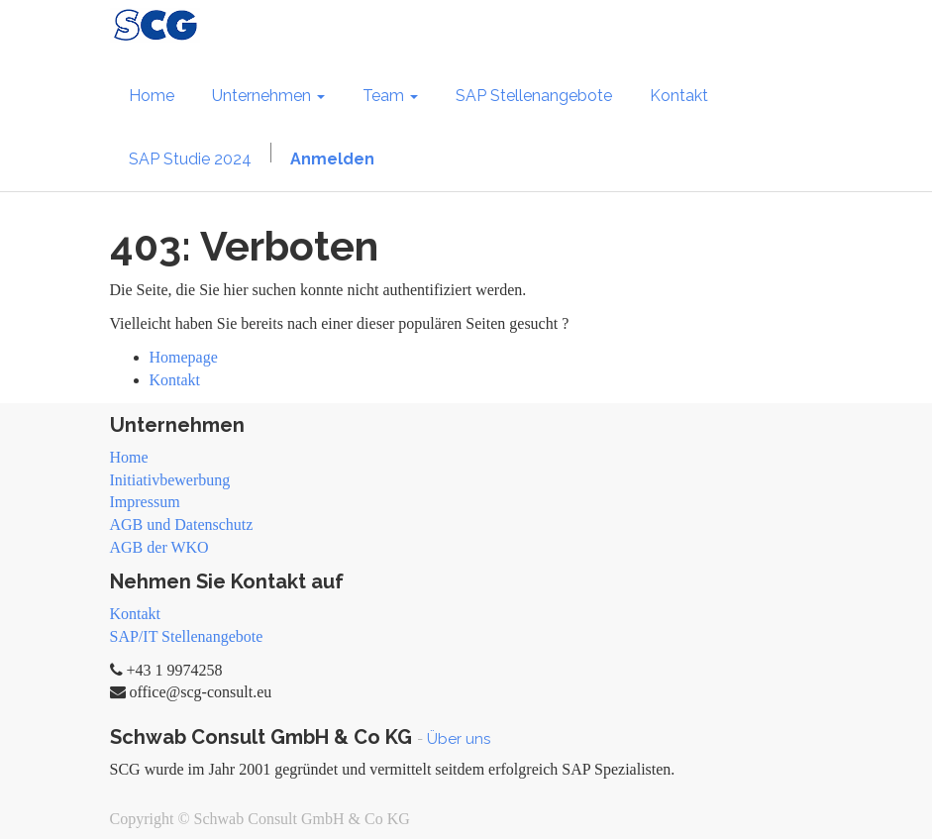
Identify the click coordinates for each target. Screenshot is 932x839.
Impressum (145, 501)
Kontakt (175, 379)
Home (129, 457)
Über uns (458, 739)
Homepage (184, 357)
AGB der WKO (159, 547)
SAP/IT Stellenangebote (186, 636)
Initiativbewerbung (170, 480)
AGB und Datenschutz (182, 524)
